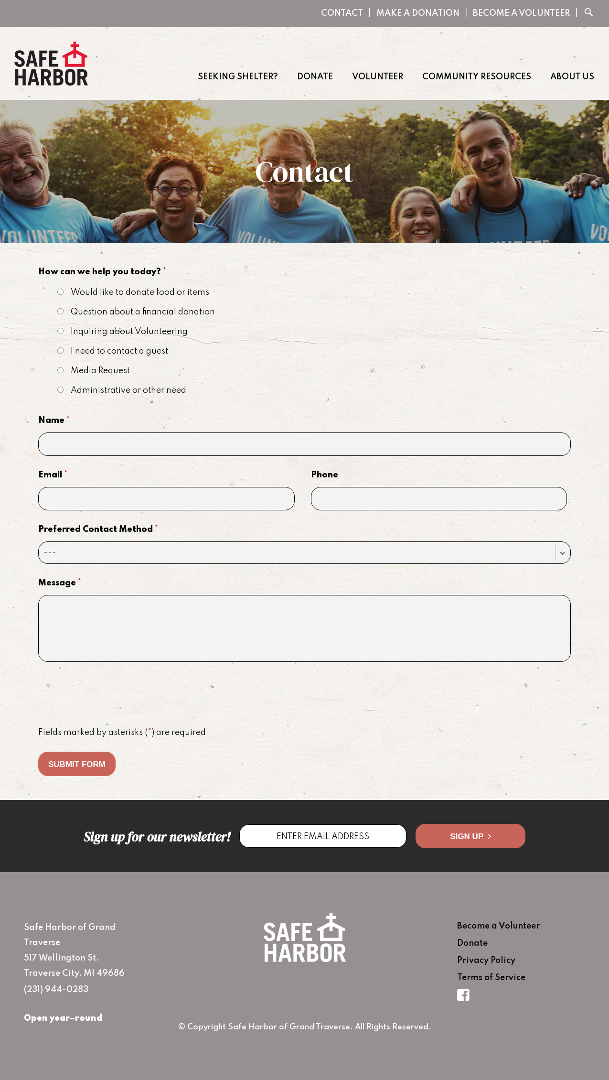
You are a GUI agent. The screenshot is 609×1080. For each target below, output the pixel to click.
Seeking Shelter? (238, 77)
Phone (324, 475)
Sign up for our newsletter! (157, 837)
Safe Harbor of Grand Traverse (51, 64)
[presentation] (110, 694)
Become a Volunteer (521, 13)
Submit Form (77, 764)
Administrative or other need (121, 390)
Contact (342, 13)
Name (54, 420)
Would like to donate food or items (133, 292)
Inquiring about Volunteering (122, 331)
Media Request (93, 371)
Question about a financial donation (136, 312)
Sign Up (470, 836)
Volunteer (377, 77)
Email (52, 475)
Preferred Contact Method (98, 529)
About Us (572, 77)
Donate (315, 77)
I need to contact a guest (112, 351)
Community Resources (476, 77)
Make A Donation (417, 13)
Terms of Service (491, 977)
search (589, 12)
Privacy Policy (486, 960)
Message (59, 583)
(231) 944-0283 (56, 989)
